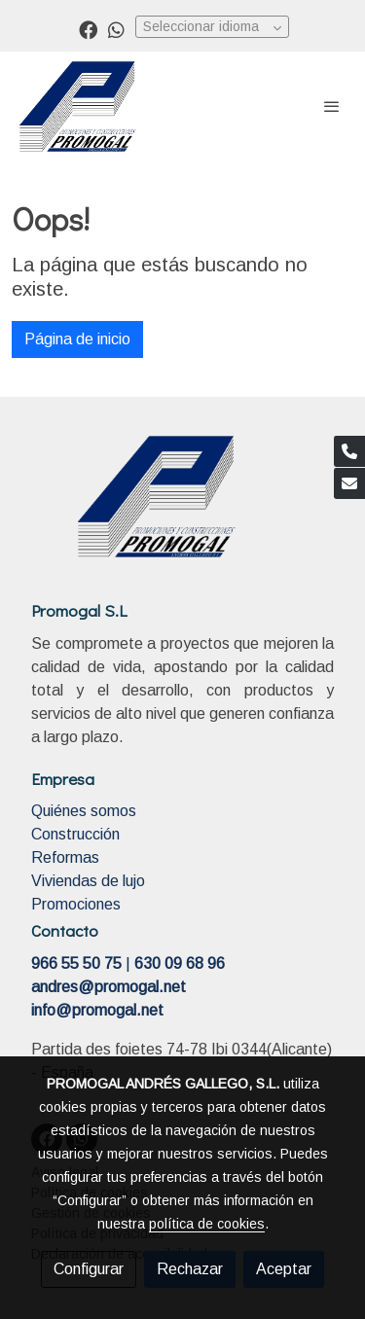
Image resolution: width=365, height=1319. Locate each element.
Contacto (64, 930)
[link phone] (349, 451)
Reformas (65, 857)
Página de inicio (77, 339)
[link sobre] (182, 508)
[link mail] (349, 483)
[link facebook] (88, 28)
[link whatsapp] (116, 28)
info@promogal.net (97, 1010)
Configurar (89, 1269)
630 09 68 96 (179, 963)
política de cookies (207, 1223)
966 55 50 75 (76, 963)
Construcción (75, 834)
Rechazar (190, 1269)
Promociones (76, 904)
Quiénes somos (83, 810)
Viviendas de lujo (88, 881)
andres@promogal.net (108, 987)
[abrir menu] (331, 106)
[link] (77, 106)
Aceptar (283, 1269)
